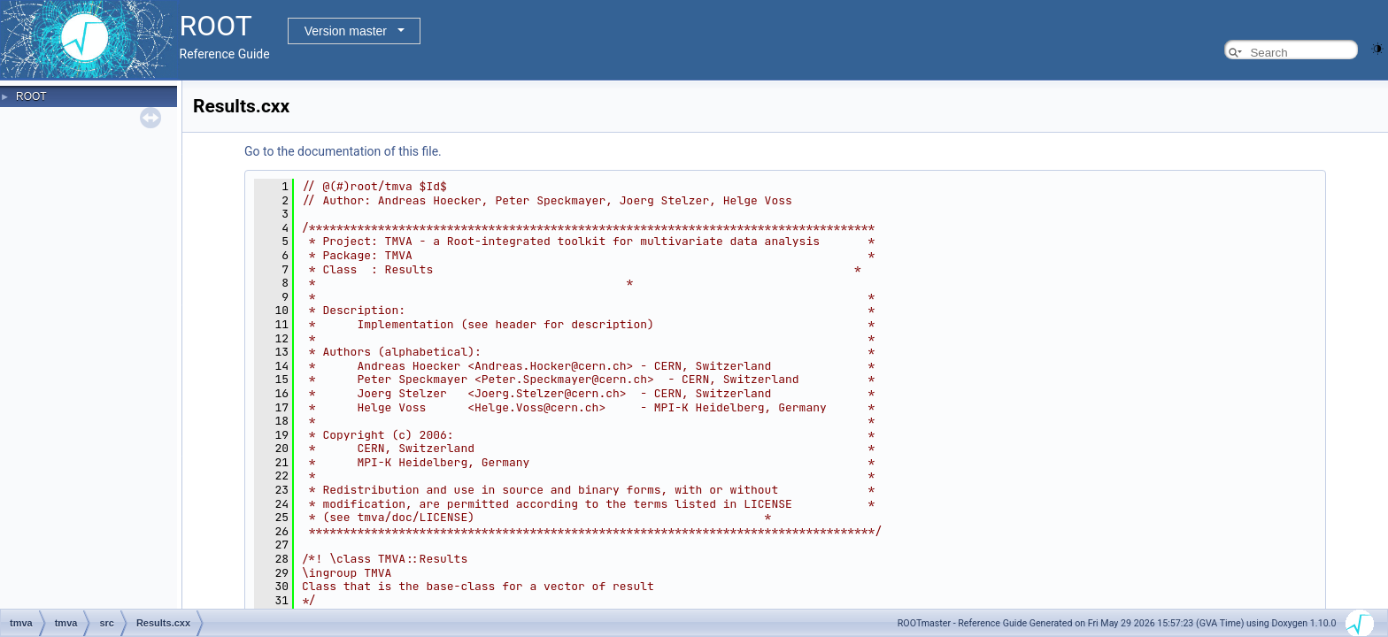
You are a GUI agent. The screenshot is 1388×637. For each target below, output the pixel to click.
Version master (346, 31)
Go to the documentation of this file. (343, 151)
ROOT (31, 96)
